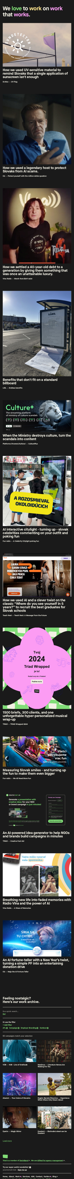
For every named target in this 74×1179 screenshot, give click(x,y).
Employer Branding (28, 1028)
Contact (39, 1176)
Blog (54, 1176)
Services (26, 1176)
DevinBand (24, 1160)
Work (17, 1176)
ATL (4, 1028)
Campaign (13, 1028)
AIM (32, 1176)
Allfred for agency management (50, 1160)
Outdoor (43, 1028)
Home (5, 1176)
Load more (7, 1141)
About (11, 1176)
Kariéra (47, 1176)
